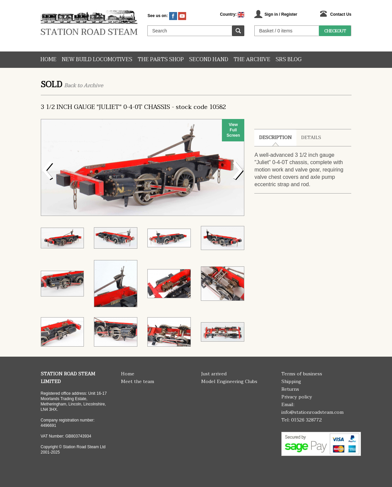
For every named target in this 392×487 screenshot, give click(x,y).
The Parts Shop (161, 59)
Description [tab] (275, 137)
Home (48, 59)
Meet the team (137, 381)
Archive (93, 85)
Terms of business (301, 374)
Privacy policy (296, 397)
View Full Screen (233, 130)
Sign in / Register (280, 14)
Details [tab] (311, 137)
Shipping (291, 381)
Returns (290, 389)
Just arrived (214, 374)
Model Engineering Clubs (229, 381)
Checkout (335, 31)
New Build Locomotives (97, 59)
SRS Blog (288, 59)
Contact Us (340, 14)
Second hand (208, 59)
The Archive (252, 59)
